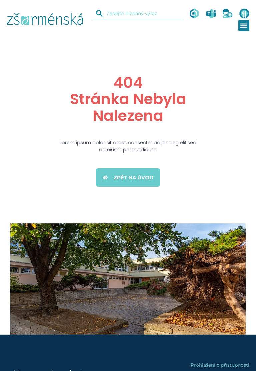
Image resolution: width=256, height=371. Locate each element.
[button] (243, 25)
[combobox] (138, 13)
